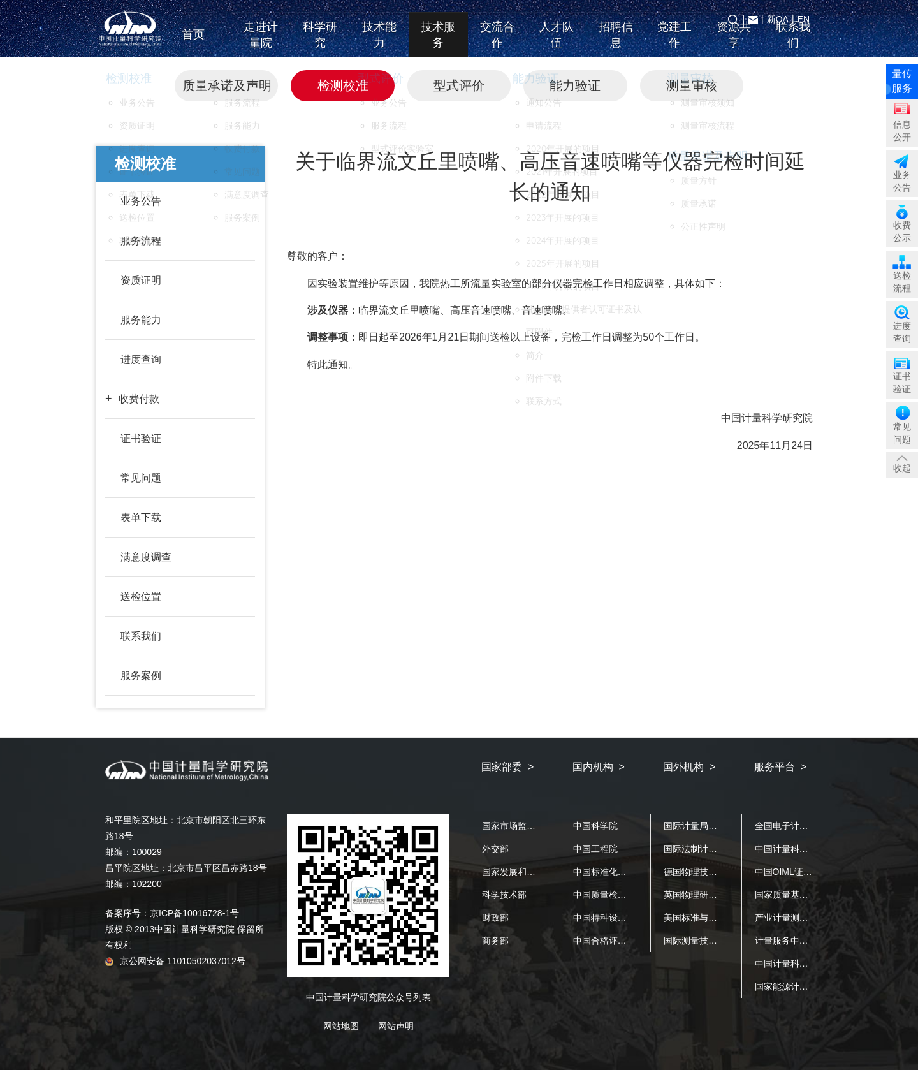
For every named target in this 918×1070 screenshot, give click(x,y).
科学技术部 (504, 895)
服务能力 (140, 319)
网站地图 (341, 1026)
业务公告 (140, 201)
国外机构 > (689, 766)
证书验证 (140, 438)
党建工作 (674, 43)
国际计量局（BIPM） (706, 826)
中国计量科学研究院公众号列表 (368, 997)
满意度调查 (145, 557)
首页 (201, 43)
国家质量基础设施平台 (799, 895)
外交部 (495, 849)
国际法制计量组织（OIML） (719, 849)
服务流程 (140, 240)
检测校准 (342, 85)
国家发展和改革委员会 (526, 872)
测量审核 (691, 85)
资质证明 (140, 280)
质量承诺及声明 (227, 85)
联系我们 (793, 43)
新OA (778, 19)
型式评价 (458, 85)
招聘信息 (615, 43)
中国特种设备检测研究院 (622, 917)
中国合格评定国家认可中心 (626, 940)
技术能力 (379, 43)
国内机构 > (598, 766)
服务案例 (140, 675)
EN (804, 19)
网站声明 (396, 1026)
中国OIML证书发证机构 (801, 872)
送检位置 (140, 596)
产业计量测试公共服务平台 (808, 917)
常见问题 (140, 478)
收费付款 (139, 398)
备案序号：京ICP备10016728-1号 (172, 913)
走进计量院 (260, 43)
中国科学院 (595, 826)
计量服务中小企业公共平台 (808, 940)
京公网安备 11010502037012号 (175, 961)
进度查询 (140, 359)
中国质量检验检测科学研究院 (631, 895)
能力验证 (575, 85)
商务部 (495, 940)
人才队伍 (556, 43)
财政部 (495, 917)
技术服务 (438, 43)
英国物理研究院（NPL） (712, 895)
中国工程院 (595, 849)
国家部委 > (507, 766)
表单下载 (140, 517)
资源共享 (733, 43)
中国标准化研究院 (609, 872)
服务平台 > (780, 766)
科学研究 (320, 43)
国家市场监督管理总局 (526, 826)
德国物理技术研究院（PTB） (721, 872)
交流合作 (497, 43)
